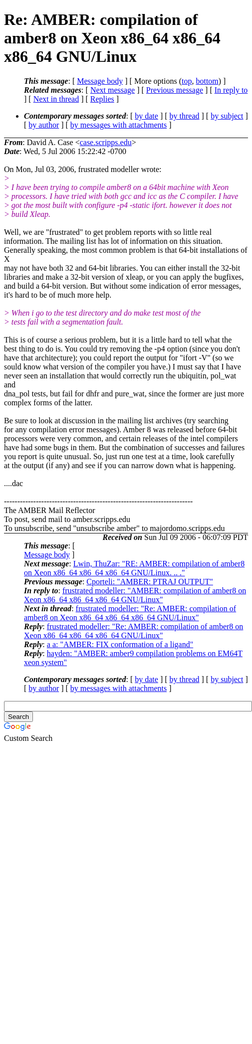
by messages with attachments (118, 125)
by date (146, 116)
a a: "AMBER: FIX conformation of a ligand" (120, 644)
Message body (100, 81)
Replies (102, 99)
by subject (227, 116)
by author (43, 125)
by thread (185, 116)
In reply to (231, 90)
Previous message (174, 90)
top (187, 81)
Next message (112, 90)
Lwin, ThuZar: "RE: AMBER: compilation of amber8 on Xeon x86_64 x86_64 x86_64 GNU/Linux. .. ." (134, 568)
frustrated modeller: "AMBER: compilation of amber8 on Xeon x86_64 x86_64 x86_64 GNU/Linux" (135, 595)
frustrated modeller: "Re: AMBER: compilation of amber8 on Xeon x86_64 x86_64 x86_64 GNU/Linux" (130, 613)
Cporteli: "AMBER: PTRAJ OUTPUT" (149, 581)
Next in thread (56, 99)
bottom (207, 81)
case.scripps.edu (106, 142)
